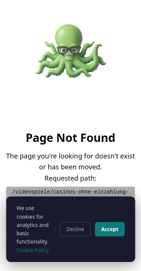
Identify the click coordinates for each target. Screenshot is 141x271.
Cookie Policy (33, 250)
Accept (109, 229)
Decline (75, 229)
